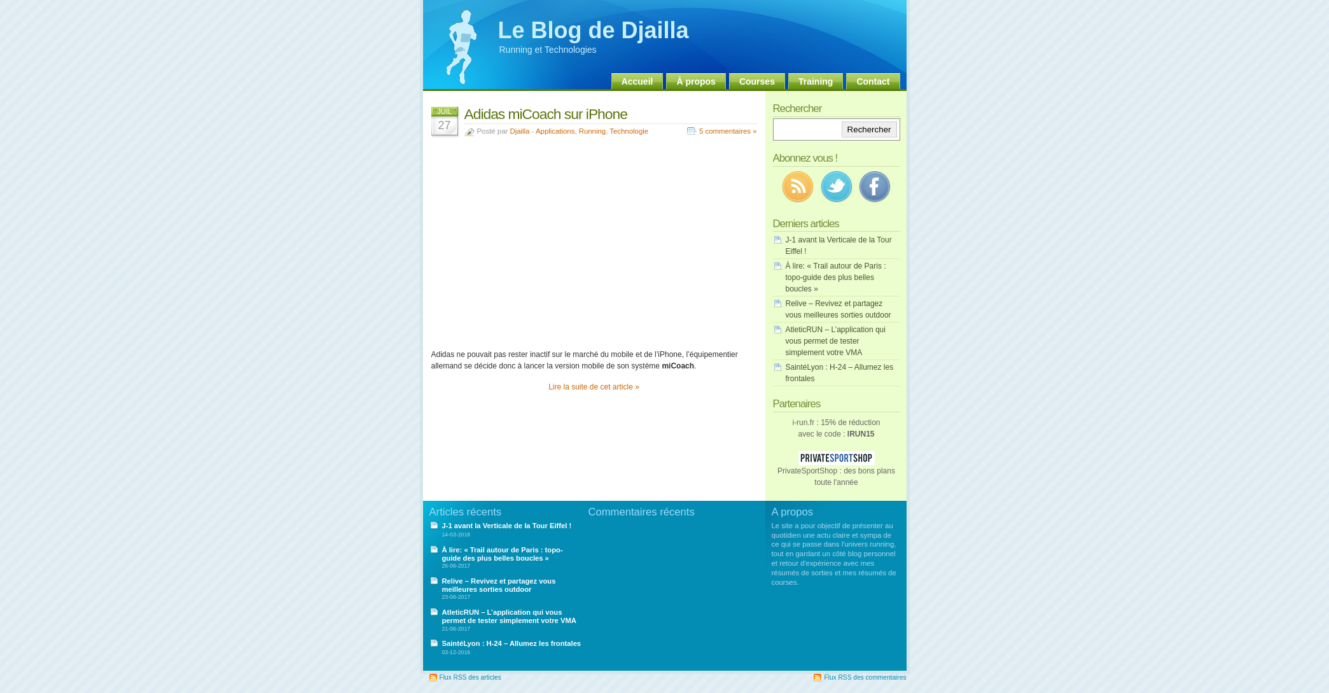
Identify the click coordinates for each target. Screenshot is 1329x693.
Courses (757, 81)
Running (592, 131)
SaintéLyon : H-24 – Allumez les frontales (511, 643)
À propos (695, 81)
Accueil (637, 81)
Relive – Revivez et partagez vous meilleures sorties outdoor (499, 585)
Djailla (519, 131)
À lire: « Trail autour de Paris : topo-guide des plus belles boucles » (836, 277)
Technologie (628, 131)
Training (815, 81)
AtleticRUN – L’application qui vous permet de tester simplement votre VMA (836, 341)
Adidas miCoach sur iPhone (545, 114)
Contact (872, 81)
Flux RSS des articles (470, 677)
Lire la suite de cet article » (593, 386)
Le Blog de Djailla (593, 30)
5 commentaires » (728, 131)
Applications (555, 131)
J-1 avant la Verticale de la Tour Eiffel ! (507, 525)
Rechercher (869, 129)
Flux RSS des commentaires (865, 677)
